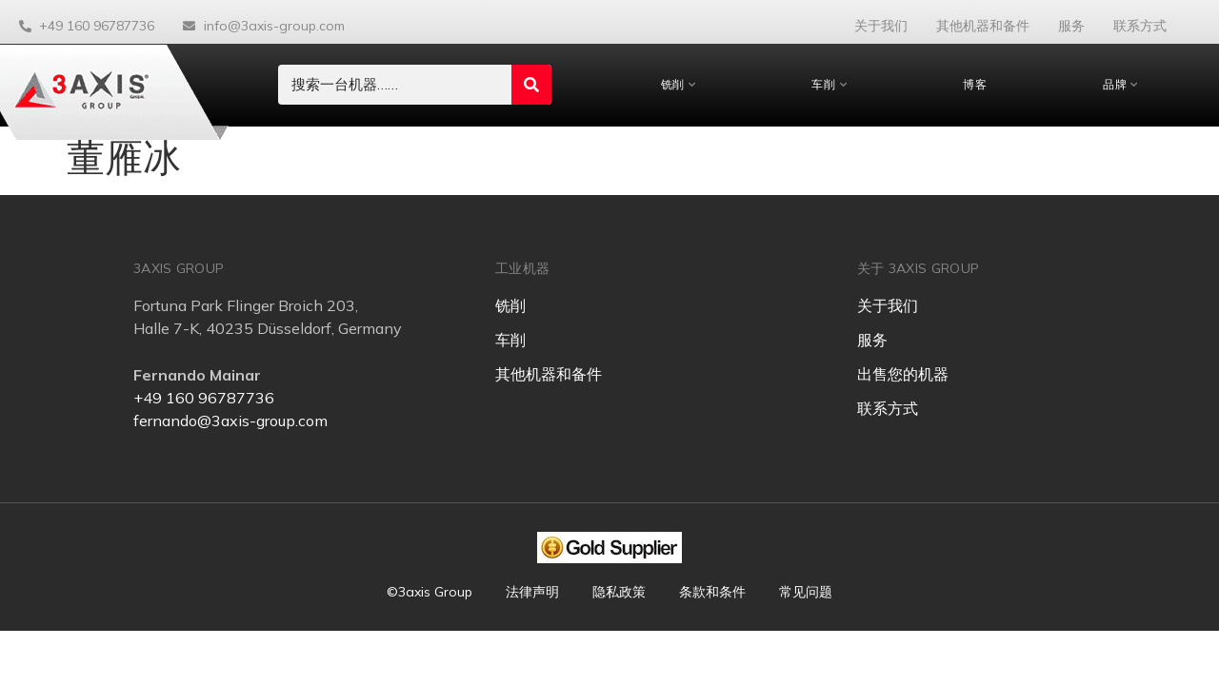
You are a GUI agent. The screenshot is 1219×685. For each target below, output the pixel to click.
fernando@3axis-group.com (230, 420)
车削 (829, 84)
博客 (975, 84)
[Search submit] (531, 85)
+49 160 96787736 (203, 397)
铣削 (678, 84)
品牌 (1120, 84)
